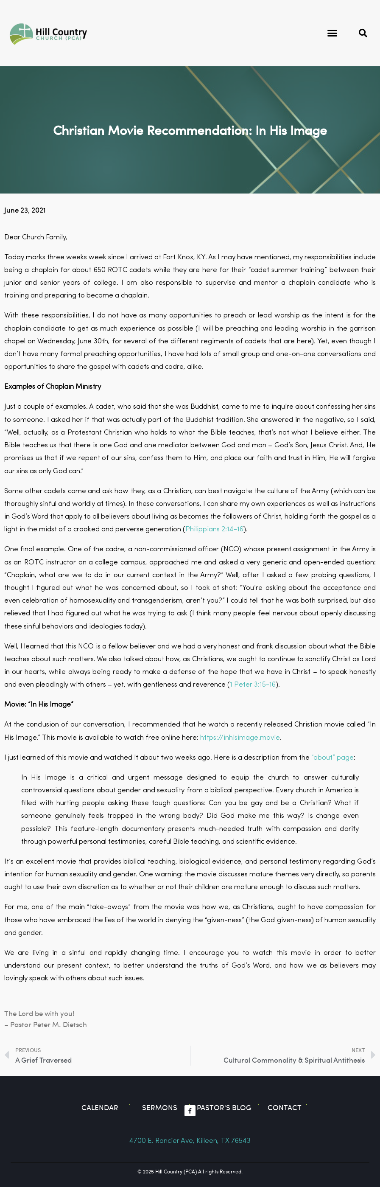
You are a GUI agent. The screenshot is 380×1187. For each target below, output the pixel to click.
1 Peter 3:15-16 (253, 684)
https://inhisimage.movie (240, 737)
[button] (332, 33)
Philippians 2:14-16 (214, 529)
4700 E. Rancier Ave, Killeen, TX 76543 (190, 1141)
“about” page (332, 757)
